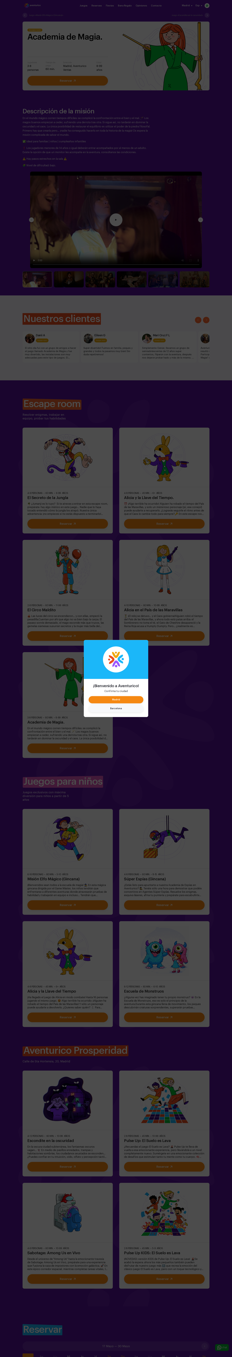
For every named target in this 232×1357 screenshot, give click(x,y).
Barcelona (116, 708)
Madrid (116, 700)
